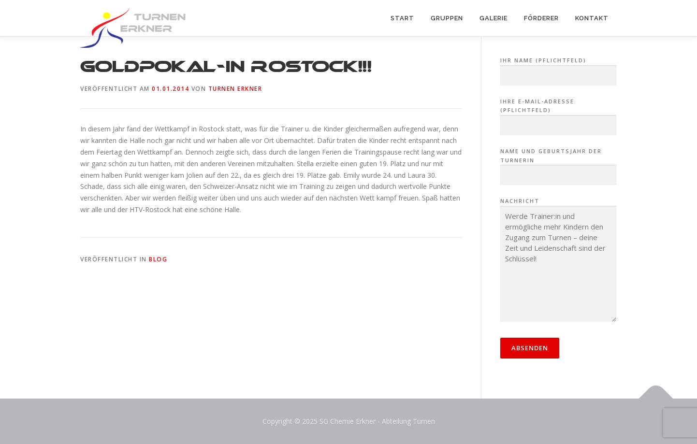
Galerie (493, 18)
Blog (158, 259)
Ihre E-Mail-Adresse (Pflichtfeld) (558, 113)
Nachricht (558, 260)
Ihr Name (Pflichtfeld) (558, 68)
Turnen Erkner (235, 89)
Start (402, 18)
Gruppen (447, 18)
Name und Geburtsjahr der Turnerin (558, 163)
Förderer (541, 18)
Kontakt (592, 18)
